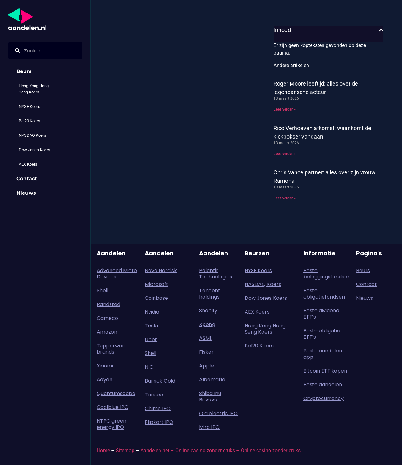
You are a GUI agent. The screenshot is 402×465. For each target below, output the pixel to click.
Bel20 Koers (29, 121)
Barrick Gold (160, 380)
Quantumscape (116, 393)
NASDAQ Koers (32, 135)
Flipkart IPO (159, 422)
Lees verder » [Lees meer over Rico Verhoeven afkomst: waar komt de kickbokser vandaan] (285, 153)
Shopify (208, 310)
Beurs (25, 71)
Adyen (104, 379)
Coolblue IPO (112, 407)
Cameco (107, 318)
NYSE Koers (29, 106)
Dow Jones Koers (34, 149)
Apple (206, 365)
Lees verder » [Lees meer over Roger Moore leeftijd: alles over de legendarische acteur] (285, 109)
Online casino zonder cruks (271, 450)
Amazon (107, 332)
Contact (26, 179)
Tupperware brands (112, 349)
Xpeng (207, 324)
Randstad (108, 304)
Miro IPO (209, 427)
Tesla (151, 325)
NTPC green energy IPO (111, 424)
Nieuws (26, 193)
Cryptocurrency (323, 398)
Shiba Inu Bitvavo (210, 396)
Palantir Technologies (215, 273)
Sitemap (125, 450)
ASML (205, 338)
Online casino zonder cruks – (208, 450)
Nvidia (152, 311)
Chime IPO (158, 408)
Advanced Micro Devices (117, 273)
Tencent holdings (209, 293)
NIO (149, 367)
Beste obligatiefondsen (324, 293)
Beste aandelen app (322, 354)
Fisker (206, 352)
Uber (151, 339)
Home (103, 450)
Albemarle (212, 379)
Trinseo (154, 394)
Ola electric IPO (218, 413)
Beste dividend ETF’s (321, 313)
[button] (381, 30)
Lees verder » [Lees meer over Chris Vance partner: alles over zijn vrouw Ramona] (285, 198)
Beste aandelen (322, 384)
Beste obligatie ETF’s (321, 334)
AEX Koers (28, 164)
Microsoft (156, 284)
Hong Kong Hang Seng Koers (34, 88)
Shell (102, 290)
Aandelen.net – (157, 450)
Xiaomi (105, 365)
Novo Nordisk (161, 270)
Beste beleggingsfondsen (326, 273)
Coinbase (156, 298)
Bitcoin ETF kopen (325, 370)
